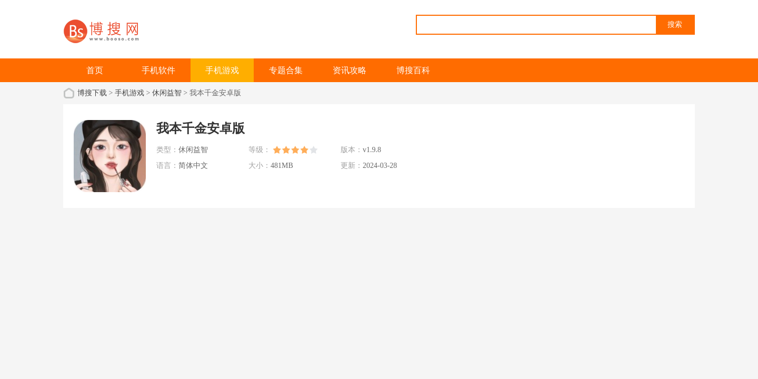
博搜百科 (413, 70)
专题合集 (286, 70)
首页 (94, 70)
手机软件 (158, 70)
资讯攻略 (349, 70)
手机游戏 (222, 70)
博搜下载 (92, 93)
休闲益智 (167, 93)
